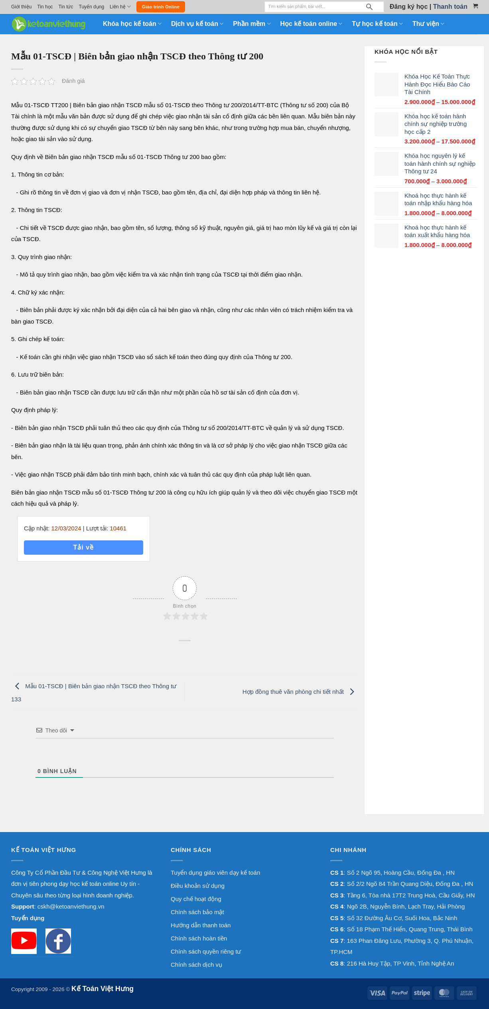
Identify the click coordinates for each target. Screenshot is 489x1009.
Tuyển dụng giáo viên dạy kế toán (215, 872)
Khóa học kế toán (132, 23)
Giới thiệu (21, 7)
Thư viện (428, 23)
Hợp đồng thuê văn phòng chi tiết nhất (300, 691)
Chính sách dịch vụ (196, 964)
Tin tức (66, 7)
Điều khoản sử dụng (198, 885)
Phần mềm (251, 23)
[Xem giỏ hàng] (475, 6)
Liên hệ (120, 6)
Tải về (83, 547)
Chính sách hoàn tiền (199, 938)
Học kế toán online (311, 23)
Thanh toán (450, 6)
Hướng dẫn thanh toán (201, 925)
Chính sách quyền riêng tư (206, 951)
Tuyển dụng (92, 7)
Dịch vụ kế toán (197, 23)
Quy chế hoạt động (196, 898)
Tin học (45, 7)
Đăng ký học (409, 6)
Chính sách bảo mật (197, 912)
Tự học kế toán (377, 23)
